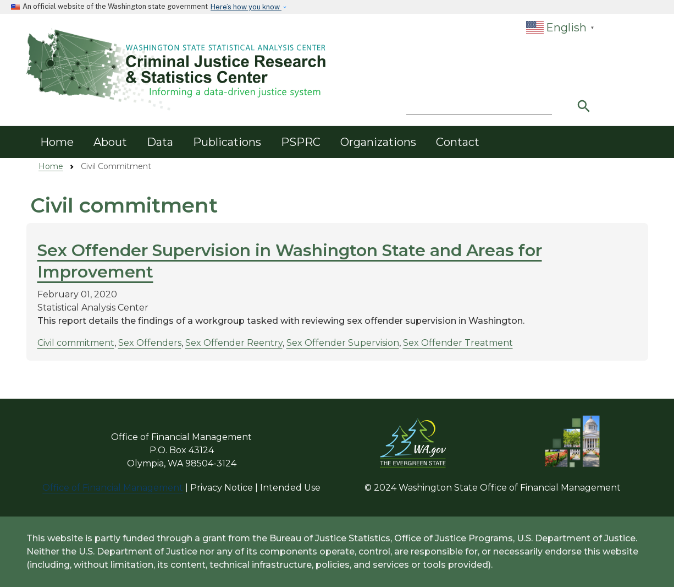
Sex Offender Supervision (342, 343)
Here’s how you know (246, 7)
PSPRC (301, 142)
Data (160, 142)
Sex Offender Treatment (458, 343)
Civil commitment (75, 343)
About (110, 142)
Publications (227, 142)
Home (57, 142)
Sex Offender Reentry (234, 343)
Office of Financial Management (112, 487)
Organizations (378, 142)
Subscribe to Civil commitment (34, 377)
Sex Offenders (149, 343)
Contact (457, 142)
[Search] (479, 104)
